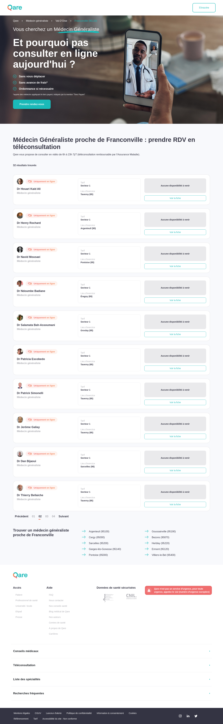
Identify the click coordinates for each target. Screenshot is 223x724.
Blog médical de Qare (59, 611)
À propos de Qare (57, 628)
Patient (18, 595)
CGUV (38, 713)
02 (40, 516)
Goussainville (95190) (164, 531)
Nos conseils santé (58, 606)
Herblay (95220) (161, 543)
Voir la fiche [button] (175, 198)
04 (53, 516)
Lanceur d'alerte (54, 713)
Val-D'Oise (61, 20)
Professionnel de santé (26, 600)
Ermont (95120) (160, 549)
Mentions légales (22, 713)
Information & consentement (110, 713)
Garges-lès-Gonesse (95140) (105, 549)
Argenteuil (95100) (99, 531)
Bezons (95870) (160, 537)
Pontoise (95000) (98, 555)
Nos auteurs (55, 617)
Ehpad (18, 611)
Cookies (133, 713)
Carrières (53, 634)
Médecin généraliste (37, 20)
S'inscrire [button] (204, 7)
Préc (21, 516)
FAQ (51, 595)
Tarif (35, 719)
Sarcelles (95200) (98, 543)
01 (33, 516)
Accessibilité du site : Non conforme (59, 719)
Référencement (21, 719)
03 (46, 516)
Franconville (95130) (86, 20)
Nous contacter (56, 600)
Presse (18, 617)
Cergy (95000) (97, 537)
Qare (16, 20)
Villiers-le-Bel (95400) (163, 555)
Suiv (64, 516)
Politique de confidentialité (79, 713)
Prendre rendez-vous (32, 104)
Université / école (23, 606)
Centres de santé (57, 622)
